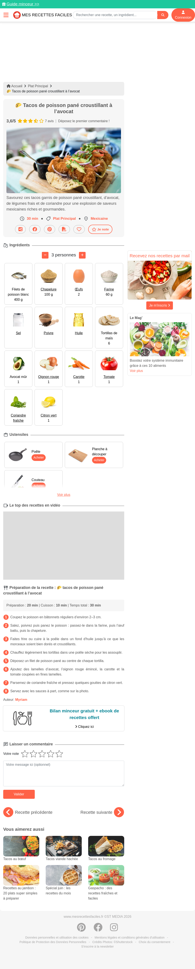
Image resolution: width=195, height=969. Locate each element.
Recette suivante (102, 812)
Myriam (21, 699)
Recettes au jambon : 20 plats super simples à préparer (21, 886)
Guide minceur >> (22, 4)
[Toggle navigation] (6, 15)
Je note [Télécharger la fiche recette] (100, 229)
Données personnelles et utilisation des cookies (57, 937)
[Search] (162, 15)
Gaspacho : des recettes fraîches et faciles (106, 886)
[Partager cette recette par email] (20, 229)
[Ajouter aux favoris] (79, 229)
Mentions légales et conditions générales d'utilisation (130, 937)
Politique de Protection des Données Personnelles (53, 942)
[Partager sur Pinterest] (49, 229)
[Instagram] (114, 929)
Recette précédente (28, 812)
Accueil (14, 86)
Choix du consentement (154, 942)
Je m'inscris (159, 305)
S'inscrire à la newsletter (97, 946)
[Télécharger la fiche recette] (64, 229)
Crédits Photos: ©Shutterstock (112, 942)
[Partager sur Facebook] (35, 229)
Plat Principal (38, 86)
